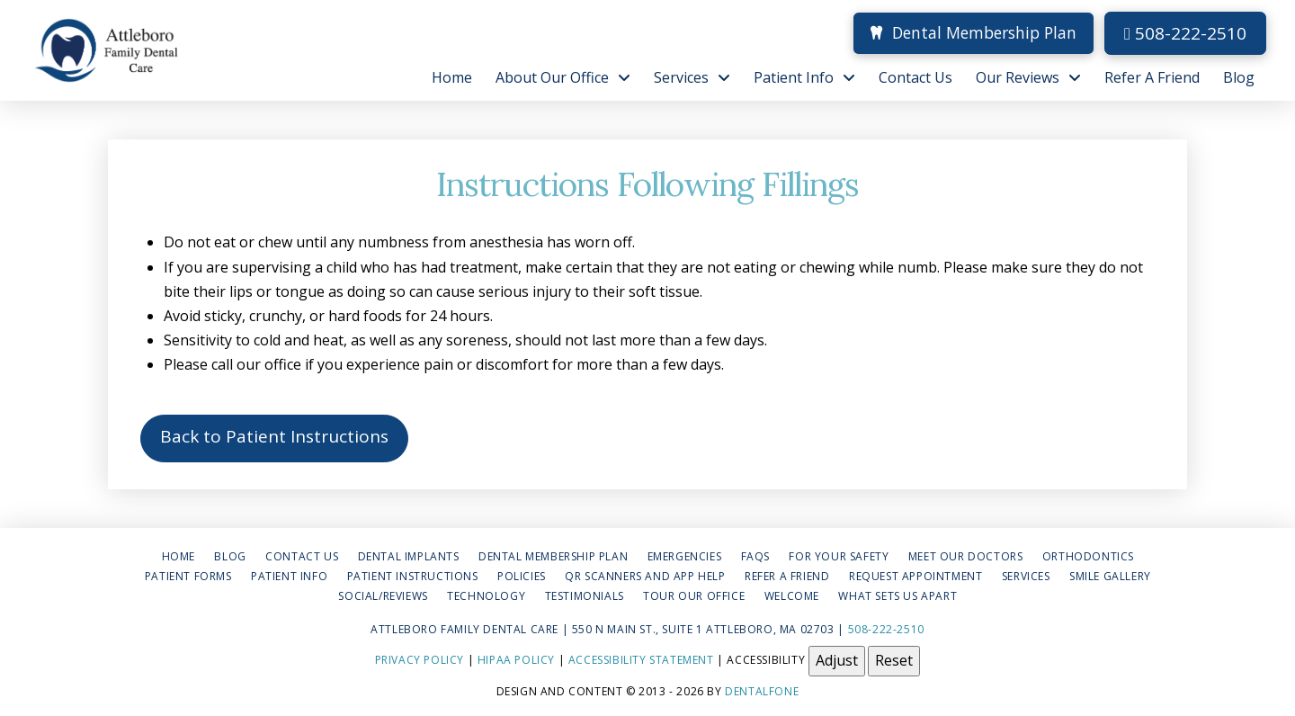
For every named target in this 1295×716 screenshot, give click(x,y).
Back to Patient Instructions (274, 436)
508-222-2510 (1185, 33)
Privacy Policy (419, 659)
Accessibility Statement (641, 659)
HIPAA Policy (516, 659)
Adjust (837, 660)
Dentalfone (762, 691)
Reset (894, 660)
